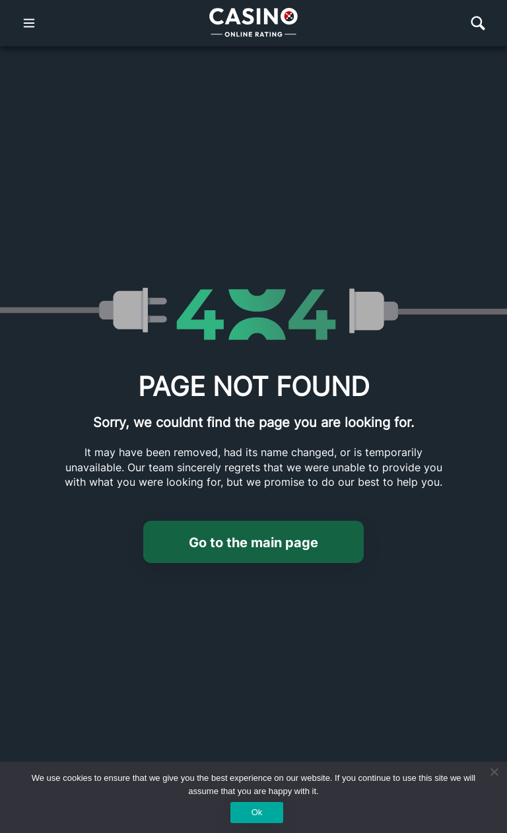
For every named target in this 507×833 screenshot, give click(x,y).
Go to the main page (253, 542)
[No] (493, 771)
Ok (257, 812)
